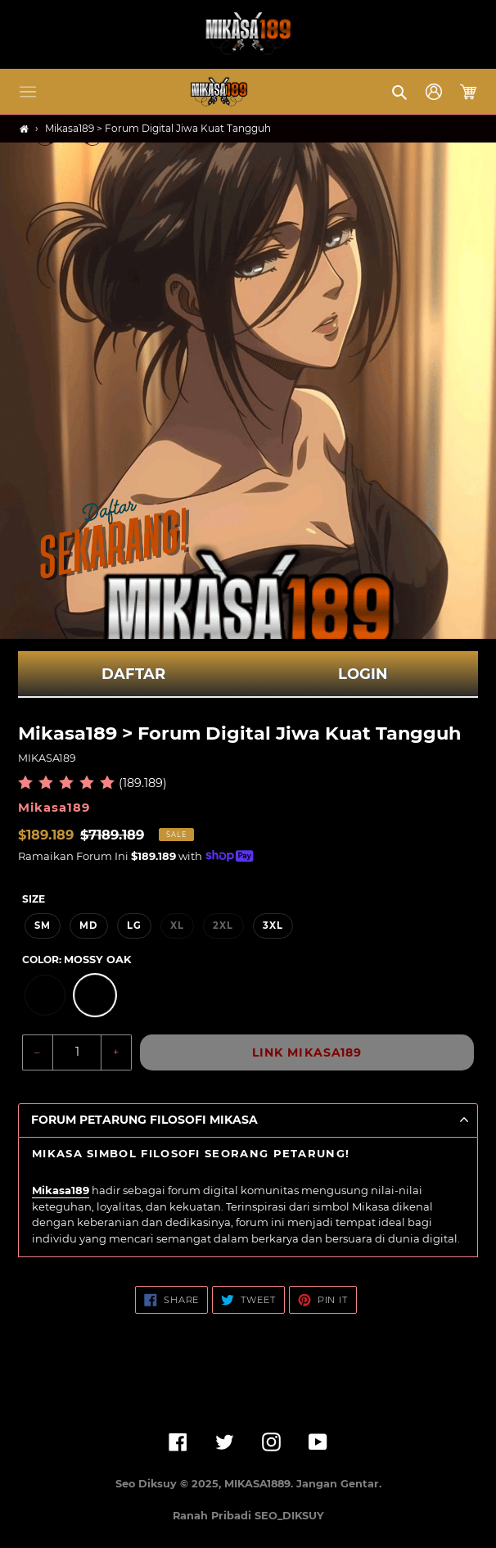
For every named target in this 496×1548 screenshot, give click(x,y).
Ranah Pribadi (214, 1516)
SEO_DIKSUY (289, 1516)
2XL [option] (223, 925)
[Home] (24, 129)
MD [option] (88, 925)
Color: (76, 959)
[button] (28, 91)
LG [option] (134, 925)
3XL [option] (273, 925)
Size (33, 899)
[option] (45, 995)
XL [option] (177, 925)
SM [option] (42, 925)
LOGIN (363, 674)
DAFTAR (133, 674)
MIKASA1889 (257, 1484)
